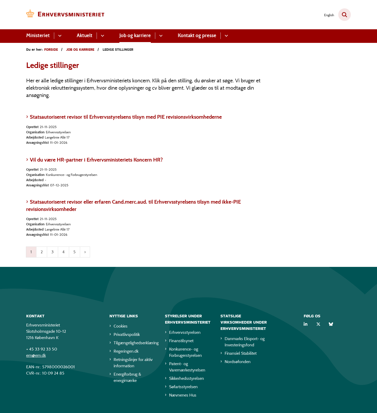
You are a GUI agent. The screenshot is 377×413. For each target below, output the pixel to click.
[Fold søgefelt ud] (344, 14)
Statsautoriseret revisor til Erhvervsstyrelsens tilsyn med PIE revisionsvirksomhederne (126, 117)
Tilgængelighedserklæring (135, 343)
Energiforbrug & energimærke (127, 378)
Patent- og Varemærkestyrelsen (187, 368)
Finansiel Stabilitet (241, 354)
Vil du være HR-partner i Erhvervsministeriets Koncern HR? (96, 160)
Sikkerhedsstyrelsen (186, 379)
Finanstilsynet (181, 341)
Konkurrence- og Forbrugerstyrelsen (185, 353)
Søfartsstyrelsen (183, 387)
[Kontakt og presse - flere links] (225, 35)
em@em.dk (36, 356)
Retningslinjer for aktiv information (133, 363)
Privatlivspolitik (127, 335)
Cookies (120, 327)
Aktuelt (84, 35)
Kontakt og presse (197, 35)
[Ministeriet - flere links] (59, 35)
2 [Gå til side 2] (42, 251)
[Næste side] (85, 251)
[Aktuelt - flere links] (102, 35)
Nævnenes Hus (182, 396)
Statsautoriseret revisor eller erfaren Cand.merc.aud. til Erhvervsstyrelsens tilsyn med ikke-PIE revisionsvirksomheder (133, 205)
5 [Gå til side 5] (74, 251)
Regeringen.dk (126, 352)
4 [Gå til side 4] (63, 251)
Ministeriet (38, 35)
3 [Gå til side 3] (52, 251)
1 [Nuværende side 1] (31, 251)
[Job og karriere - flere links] (160, 35)
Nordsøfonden (238, 362)
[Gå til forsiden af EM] (65, 14)
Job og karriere (135, 35)
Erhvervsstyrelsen (185, 333)
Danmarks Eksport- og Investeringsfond (245, 342)
